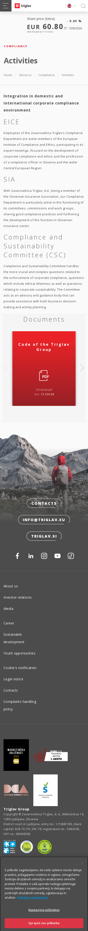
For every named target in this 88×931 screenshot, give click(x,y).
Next (82, 367)
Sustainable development (14, 638)
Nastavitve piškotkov (44, 915)
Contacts (44, 503)
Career (9, 623)
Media (8, 608)
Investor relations (18, 597)
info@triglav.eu (44, 519)
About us (25, 75)
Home (8, 75)
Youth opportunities (19, 653)
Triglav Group (17, 809)
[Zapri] (82, 868)
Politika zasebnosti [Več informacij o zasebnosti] (32, 902)
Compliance (46, 75)
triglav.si (44, 536)
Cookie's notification (20, 668)
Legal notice (13, 679)
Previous (6, 367)
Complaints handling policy (20, 705)
